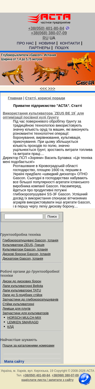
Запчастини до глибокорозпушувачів (30, 299)
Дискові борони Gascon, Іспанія (27, 254)
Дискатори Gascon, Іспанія (23, 258)
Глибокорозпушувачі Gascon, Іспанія (30, 240)
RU (45, 38)
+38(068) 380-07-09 (49, 33)
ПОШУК (62, 47)
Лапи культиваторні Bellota (23, 286)
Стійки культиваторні (18, 304)
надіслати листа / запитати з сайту (48, 380)
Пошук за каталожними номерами (28, 345)
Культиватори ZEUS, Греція (23, 245)
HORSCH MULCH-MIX (24, 317)
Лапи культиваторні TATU (22, 290)
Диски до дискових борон (22, 281)
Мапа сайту (14, 361)
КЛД (10, 327)
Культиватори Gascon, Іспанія (25, 249)
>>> (51, 88)
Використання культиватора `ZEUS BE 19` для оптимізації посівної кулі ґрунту (43, 115)
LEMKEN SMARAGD (23, 322)
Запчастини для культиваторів (26, 313)
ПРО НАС (25, 43)
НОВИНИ (47, 43)
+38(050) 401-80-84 (46, 28)
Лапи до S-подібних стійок (22, 295)
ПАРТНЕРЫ (39, 47)
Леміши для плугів (16, 308)
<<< (44, 88)
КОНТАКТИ (70, 43)
